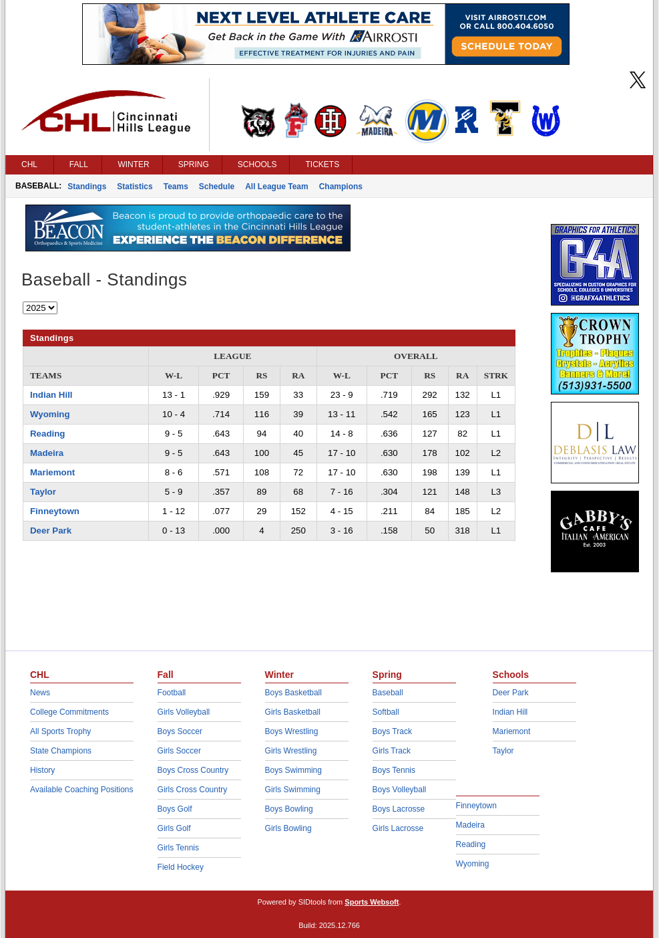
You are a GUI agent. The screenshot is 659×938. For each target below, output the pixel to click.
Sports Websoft (372, 902)
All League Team (276, 186)
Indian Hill (51, 395)
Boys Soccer (180, 731)
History (42, 770)
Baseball (388, 692)
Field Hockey (181, 867)
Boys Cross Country (193, 770)
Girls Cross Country (193, 789)
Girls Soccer (179, 750)
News (40, 692)
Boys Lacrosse (399, 809)
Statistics (134, 186)
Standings (86, 186)
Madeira (46, 453)
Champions (341, 186)
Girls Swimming (292, 789)
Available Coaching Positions (82, 789)
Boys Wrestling (291, 731)
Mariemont (52, 472)
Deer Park (50, 530)
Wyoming (50, 414)
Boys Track (392, 731)
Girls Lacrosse (398, 828)
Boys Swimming (293, 770)
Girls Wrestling (291, 750)
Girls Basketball (292, 712)
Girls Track (392, 750)
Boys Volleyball (400, 789)
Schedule (216, 186)
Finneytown (54, 511)
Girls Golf (174, 828)
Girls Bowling (288, 828)
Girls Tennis (178, 847)
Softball (386, 712)
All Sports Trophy (60, 731)
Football (172, 692)
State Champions (60, 750)
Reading (47, 434)
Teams (176, 186)
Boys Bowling (289, 809)
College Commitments (69, 712)
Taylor (43, 492)
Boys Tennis (394, 770)
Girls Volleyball (184, 712)
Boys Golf (175, 809)
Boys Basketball (293, 692)
